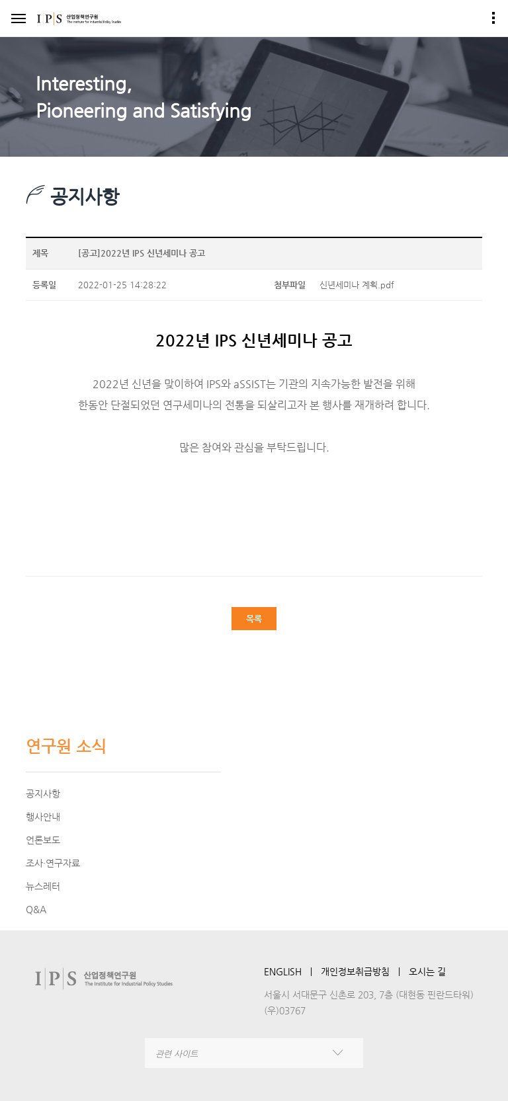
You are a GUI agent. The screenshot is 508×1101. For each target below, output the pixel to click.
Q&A (36, 909)
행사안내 (43, 816)
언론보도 (43, 840)
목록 (254, 619)
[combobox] (254, 1053)
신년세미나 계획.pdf (356, 285)
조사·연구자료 (53, 863)
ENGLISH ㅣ (292, 971)
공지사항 (43, 793)
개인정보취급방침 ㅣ (365, 971)
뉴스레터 (43, 886)
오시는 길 (427, 971)
